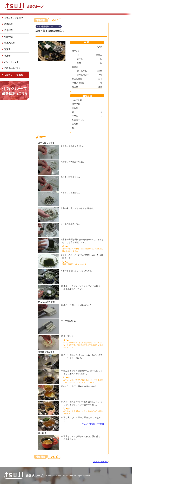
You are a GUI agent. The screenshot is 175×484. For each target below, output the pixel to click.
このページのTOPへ (100, 462)
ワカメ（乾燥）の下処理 (93, 424)
